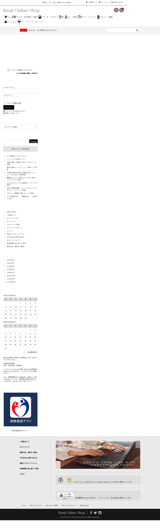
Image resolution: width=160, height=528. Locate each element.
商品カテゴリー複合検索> (20, 156)
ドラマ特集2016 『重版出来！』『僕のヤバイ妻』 (22, 205)
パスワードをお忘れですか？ (15, 118)
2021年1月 (10, 280)
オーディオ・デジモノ (60, 21)
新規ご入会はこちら (12, 120)
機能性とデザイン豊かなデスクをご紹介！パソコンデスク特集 (22, 186)
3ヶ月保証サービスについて (47, 37)
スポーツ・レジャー (15, 29)
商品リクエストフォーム (15, 242)
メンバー (10, 238)
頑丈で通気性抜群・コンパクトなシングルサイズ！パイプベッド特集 (22, 197)
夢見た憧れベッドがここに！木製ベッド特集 (22, 176)
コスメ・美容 (95, 21)
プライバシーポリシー (15, 235)
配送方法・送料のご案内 (15, 254)
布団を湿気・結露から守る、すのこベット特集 (22, 171)
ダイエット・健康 (38, 29)
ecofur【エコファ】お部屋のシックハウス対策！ (22, 192)
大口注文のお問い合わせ (15, 245)
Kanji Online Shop (21, 10)
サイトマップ (105, 2)
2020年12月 (11, 283)
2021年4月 (10, 271)
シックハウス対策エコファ (16, 167)
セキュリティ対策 (13, 232)
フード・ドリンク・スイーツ (83, 29)
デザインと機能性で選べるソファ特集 (20, 201)
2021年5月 (10, 267)
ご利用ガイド (92, 2)
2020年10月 (11, 290)
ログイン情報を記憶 (12, 110)
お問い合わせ (118, 2)
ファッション (59, 29)
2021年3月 (10, 274)
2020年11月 (11, 286)
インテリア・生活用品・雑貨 (32, 21)
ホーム (10, 21)
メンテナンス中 (12, 226)
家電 (79, 21)
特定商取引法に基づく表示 (16, 251)
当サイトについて (13, 248)
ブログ (22, 482)
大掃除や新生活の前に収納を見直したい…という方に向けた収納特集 (22, 181)
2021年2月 (10, 277)
